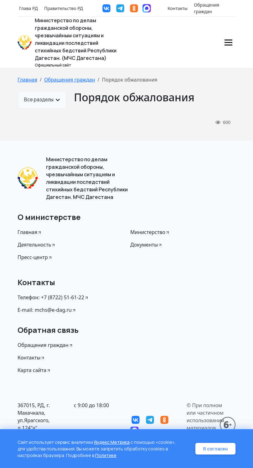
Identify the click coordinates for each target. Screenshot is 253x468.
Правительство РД (63, 8)
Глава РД (28, 8)
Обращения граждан (206, 8)
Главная (27, 79)
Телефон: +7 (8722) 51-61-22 (53, 297)
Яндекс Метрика (112, 442)
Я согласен (215, 449)
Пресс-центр (35, 257)
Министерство (150, 232)
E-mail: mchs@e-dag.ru (47, 309)
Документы (146, 244)
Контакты (178, 8)
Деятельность (37, 244)
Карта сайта (34, 370)
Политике (105, 455)
